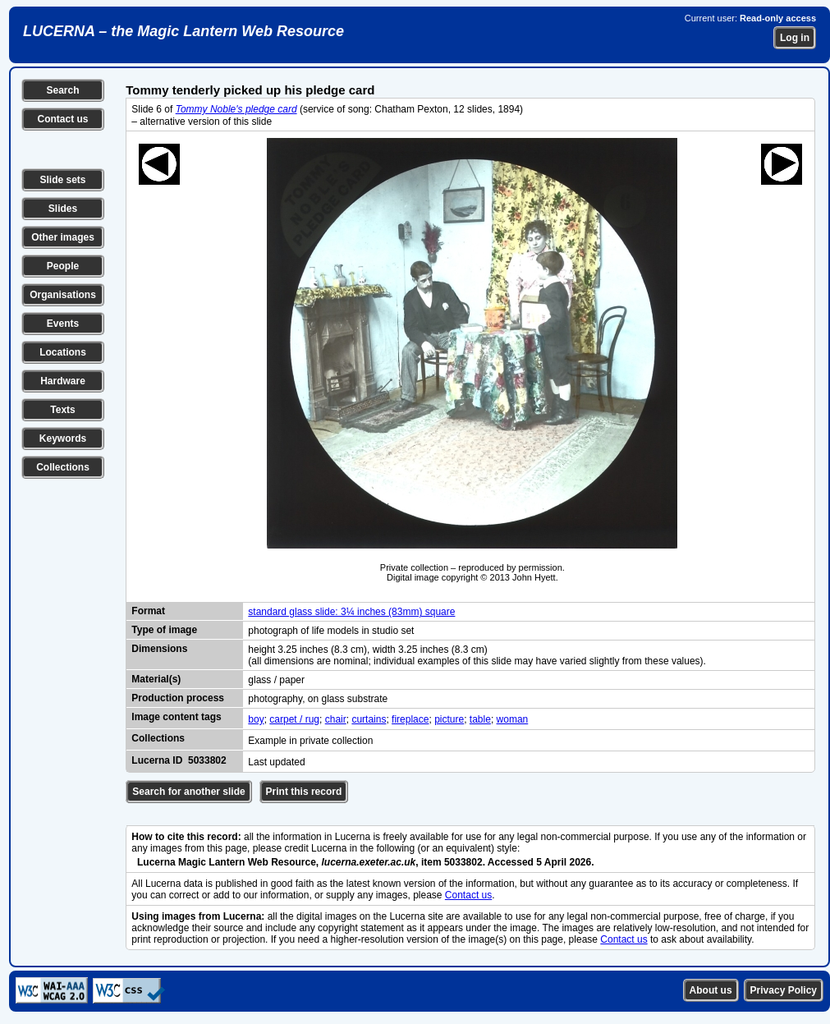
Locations (62, 352)
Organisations (63, 295)
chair (335, 719)
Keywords (62, 438)
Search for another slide (188, 791)
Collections (62, 467)
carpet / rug (294, 719)
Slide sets (62, 180)
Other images (62, 237)
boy (256, 719)
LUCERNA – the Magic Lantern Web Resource (183, 31)
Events (63, 323)
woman (513, 719)
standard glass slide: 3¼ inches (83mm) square (351, 612)
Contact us (62, 119)
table (480, 719)
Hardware (62, 381)
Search (62, 90)
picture (449, 719)
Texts (62, 410)
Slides (62, 208)
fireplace (410, 719)
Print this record (304, 791)
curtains (368, 719)
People (63, 266)
